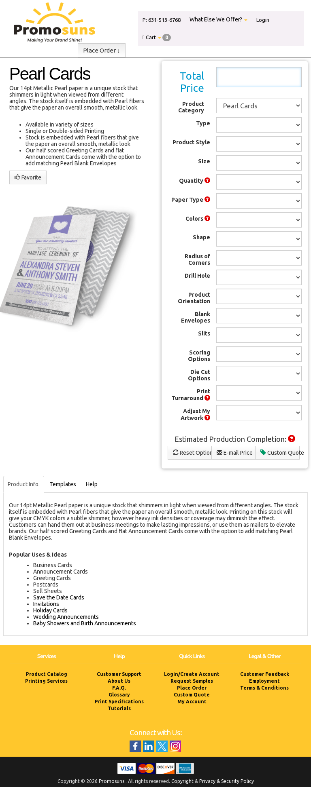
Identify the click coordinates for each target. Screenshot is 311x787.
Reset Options (192, 452)
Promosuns (111, 781)
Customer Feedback (264, 674)
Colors (197, 218)
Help (92, 484)
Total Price (192, 82)
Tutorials (119, 708)
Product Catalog (46, 674)
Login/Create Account (191, 674)
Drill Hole (197, 275)
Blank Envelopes (195, 317)
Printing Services (46, 681)
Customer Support (119, 674)
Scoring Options (199, 355)
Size (204, 161)
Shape (201, 237)
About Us (119, 681)
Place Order (192, 687)
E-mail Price (235, 452)
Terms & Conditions (264, 687)
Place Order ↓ (101, 50)
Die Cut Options (199, 375)
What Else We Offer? (218, 19)
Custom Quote (279, 452)
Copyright (182, 781)
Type (203, 123)
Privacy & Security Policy (226, 781)
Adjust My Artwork (195, 414)
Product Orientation (194, 297)
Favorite (28, 177)
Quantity (194, 180)
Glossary (119, 694)
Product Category (191, 107)
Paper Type (190, 199)
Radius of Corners (197, 259)
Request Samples (191, 681)
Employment (264, 681)
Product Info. (24, 484)
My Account (192, 701)
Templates (62, 484)
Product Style (191, 142)
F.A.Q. (119, 687)
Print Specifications (119, 701)
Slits (204, 333)
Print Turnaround (190, 394)
